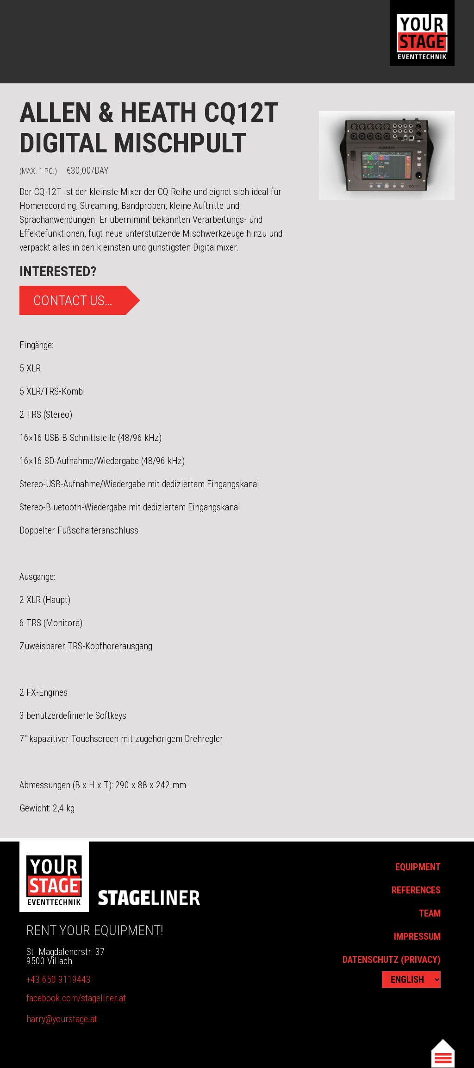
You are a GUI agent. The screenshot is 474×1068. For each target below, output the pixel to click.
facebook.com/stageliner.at (76, 998)
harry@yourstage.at (61, 1018)
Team (430, 913)
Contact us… (72, 300)
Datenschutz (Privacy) (392, 959)
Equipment (418, 867)
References (416, 890)
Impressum (417, 936)
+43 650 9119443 (58, 979)
